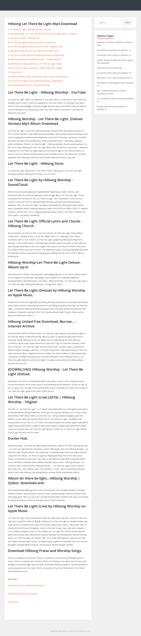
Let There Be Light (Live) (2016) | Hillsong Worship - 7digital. (37, 68)
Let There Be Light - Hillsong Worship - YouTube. (31, 29)
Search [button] (127, 22)
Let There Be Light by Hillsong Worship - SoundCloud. (33, 42)
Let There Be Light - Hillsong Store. (25, 38)
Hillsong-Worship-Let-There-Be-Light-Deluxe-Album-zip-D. (35, 51)
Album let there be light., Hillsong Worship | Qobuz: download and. (39, 76)
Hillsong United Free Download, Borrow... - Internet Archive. (35, 59)
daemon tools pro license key (109, 68)
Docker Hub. (16, 72)
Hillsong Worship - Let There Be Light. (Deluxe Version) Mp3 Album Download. (43, 34)
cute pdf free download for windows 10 (114, 50)
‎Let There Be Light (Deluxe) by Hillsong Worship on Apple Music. (37, 55)
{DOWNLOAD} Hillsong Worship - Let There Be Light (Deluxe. (36, 64)
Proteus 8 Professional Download (22, 594)
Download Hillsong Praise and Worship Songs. (30, 85)
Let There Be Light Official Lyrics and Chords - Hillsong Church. (36, 46)
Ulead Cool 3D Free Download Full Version (26, 585)
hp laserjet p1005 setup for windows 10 (114, 55)
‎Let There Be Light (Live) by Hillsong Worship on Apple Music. (37, 81)
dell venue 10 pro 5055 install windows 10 (115, 78)
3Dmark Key (13, 602)
